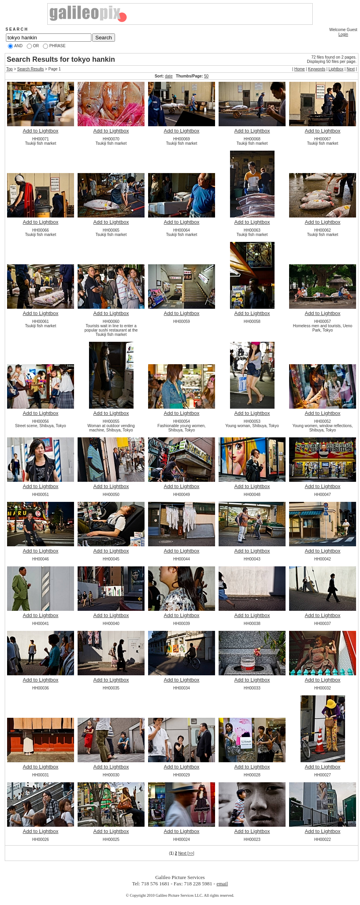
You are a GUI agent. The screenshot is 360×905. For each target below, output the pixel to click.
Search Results (30, 69)
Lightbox (335, 69)
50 (206, 76)
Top (9, 69)
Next (351, 69)
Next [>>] (186, 853)
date (169, 76)
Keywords (316, 69)
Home (299, 69)
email (222, 884)
